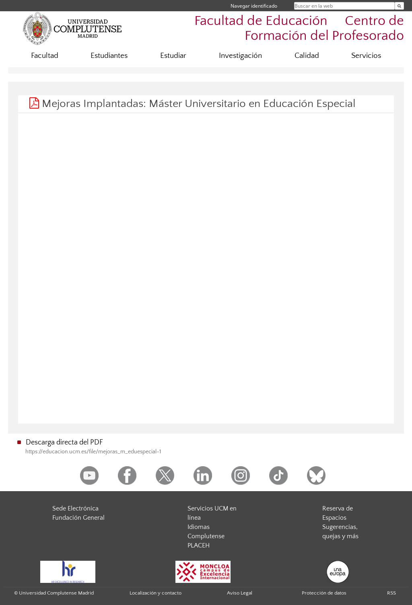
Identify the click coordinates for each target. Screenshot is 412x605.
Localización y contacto (155, 593)
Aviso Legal (239, 593)
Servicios (366, 55)
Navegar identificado (254, 5)
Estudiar (173, 55)
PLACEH (198, 545)
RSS (391, 593)
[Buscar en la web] (399, 6)
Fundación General (78, 517)
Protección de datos (324, 593)
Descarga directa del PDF (64, 442)
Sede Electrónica (75, 508)
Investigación (240, 55)
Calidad (307, 55)
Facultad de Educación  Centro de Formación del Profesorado (299, 28)
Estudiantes (109, 55)
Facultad (44, 55)
